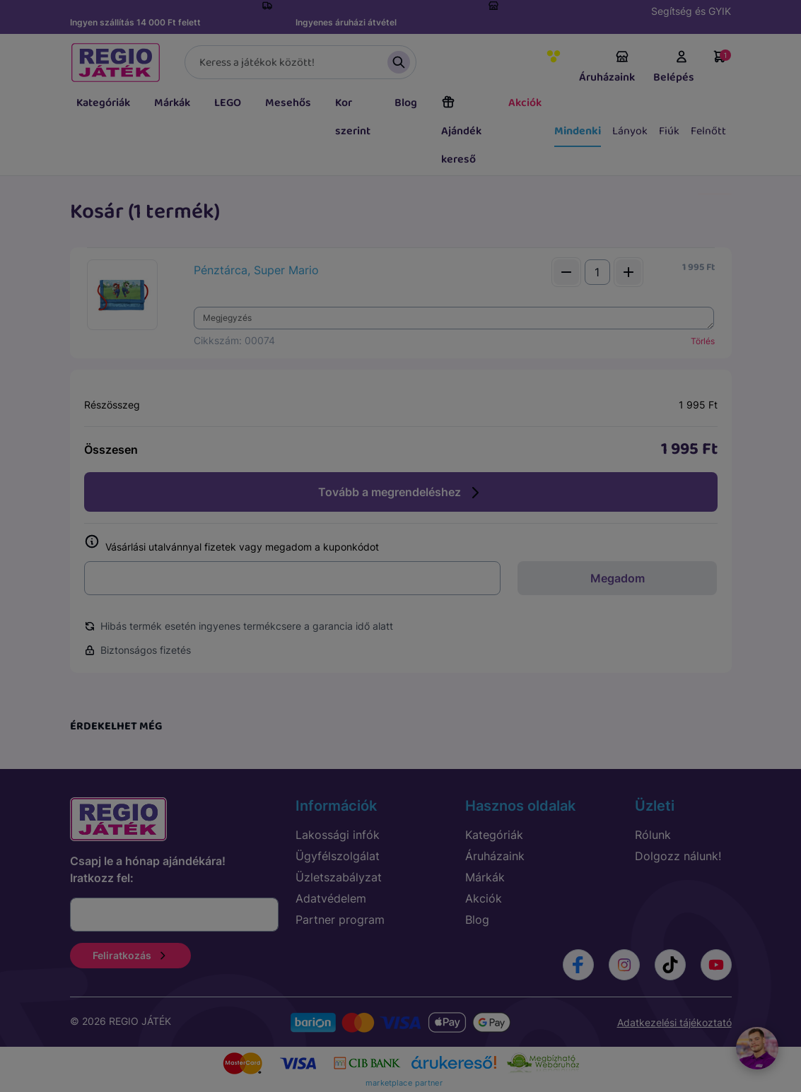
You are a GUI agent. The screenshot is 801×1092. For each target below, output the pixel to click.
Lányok (630, 131)
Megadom (617, 578)
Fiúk (669, 131)
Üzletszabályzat (339, 877)
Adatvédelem (331, 898)
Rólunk (653, 835)
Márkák (172, 103)
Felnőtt (708, 131)
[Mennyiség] (597, 272)
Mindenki (577, 131)
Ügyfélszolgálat (338, 856)
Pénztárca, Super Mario (256, 270)
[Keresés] (300, 62)
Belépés (673, 67)
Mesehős (288, 103)
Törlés (703, 341)
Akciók (525, 103)
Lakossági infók (338, 835)
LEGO (227, 103)
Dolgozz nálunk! (678, 856)
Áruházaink (607, 67)
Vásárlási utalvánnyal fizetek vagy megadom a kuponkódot (231, 544)
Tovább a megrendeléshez (401, 492)
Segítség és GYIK (691, 11)
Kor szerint (352, 117)
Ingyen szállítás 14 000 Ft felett (135, 22)
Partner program (340, 919)
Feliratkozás (130, 955)
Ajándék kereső (461, 131)
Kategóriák (103, 103)
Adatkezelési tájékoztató (674, 1022)
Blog (405, 103)
